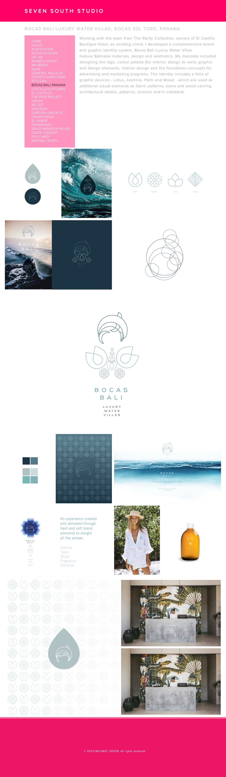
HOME (36, 41)
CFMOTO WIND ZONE (49, 77)
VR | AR (37, 57)
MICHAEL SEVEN (45, 141)
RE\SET (38, 105)
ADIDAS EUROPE (45, 53)
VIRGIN (37, 101)
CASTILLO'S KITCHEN (48, 89)
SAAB (36, 69)
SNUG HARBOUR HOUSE (51, 129)
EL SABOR (39, 121)
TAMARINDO (41, 125)
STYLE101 (39, 81)
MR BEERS (40, 65)
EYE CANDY (41, 137)
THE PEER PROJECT (47, 97)
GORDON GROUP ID (47, 113)
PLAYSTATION (42, 49)
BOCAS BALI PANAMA (49, 85)
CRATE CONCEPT (45, 133)
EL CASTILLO (42, 93)
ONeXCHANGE (43, 117)
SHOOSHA (39, 109)
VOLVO (37, 45)
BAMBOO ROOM (44, 61)
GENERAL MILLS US (47, 73)
